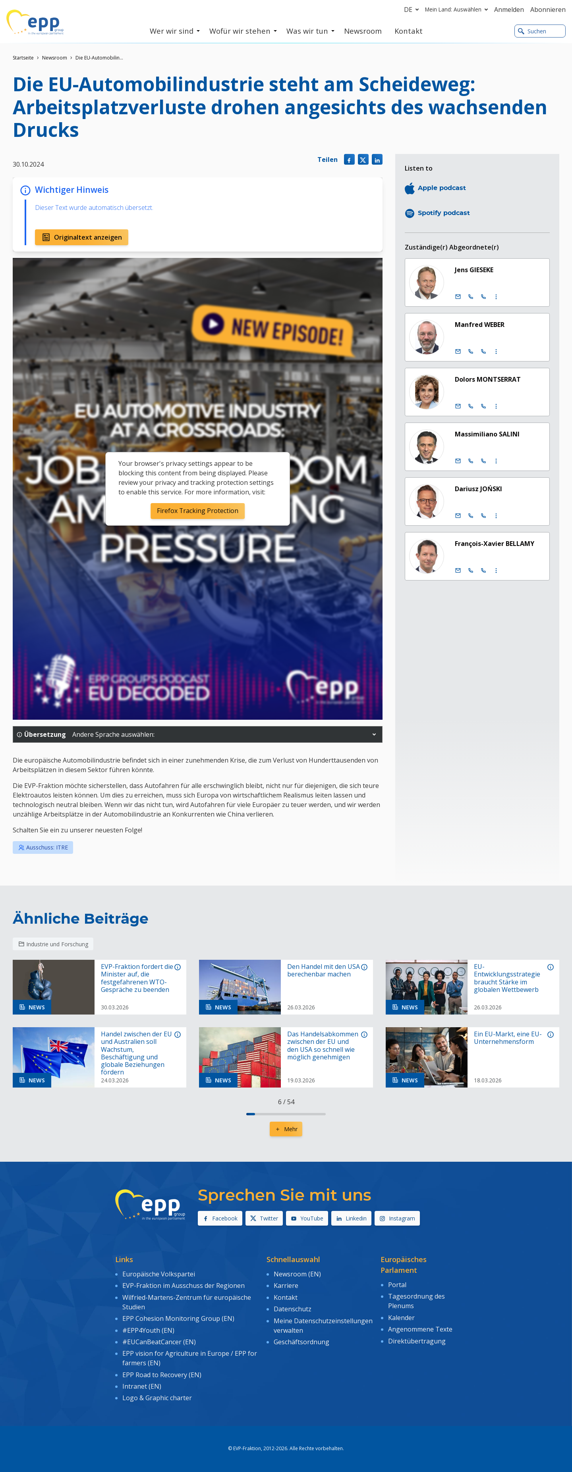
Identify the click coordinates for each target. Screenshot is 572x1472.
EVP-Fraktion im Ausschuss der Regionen (183, 1285)
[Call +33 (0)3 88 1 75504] (483, 461)
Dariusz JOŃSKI (478, 488)
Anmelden (509, 9)
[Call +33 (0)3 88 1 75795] (483, 406)
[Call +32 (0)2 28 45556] (471, 297)
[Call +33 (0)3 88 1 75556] (483, 297)
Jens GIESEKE (474, 269)
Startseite (23, 57)
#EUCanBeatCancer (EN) (159, 1340)
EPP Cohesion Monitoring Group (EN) (178, 1317)
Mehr (286, 1129)
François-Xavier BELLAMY (494, 543)
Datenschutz (292, 1308)
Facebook (220, 1218)
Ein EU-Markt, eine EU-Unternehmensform (508, 1037)
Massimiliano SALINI (487, 434)
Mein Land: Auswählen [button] (458, 9)
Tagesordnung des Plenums (416, 1300)
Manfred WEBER (479, 324)
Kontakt (286, 1296)
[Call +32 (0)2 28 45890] (471, 351)
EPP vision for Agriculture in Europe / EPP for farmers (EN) (189, 1356)
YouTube (307, 1218)
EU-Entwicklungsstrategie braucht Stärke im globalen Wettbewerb (507, 978)
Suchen (532, 31)
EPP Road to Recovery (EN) (161, 1372)
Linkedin (351, 1218)
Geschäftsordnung (301, 1340)
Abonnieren (548, 9)
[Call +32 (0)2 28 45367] (471, 570)
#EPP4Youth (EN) (148, 1329)
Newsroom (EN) (297, 1274)
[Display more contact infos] (496, 297)
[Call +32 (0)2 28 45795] (471, 406)
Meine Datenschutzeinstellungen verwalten (323, 1324)
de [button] (413, 9)
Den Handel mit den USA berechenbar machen (323, 970)
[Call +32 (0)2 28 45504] (471, 461)
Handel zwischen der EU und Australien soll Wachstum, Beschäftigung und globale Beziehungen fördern (136, 1053)
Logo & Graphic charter (157, 1395)
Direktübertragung (417, 1340)
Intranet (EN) (141, 1384)
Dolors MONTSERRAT (488, 379)
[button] (374, 734)
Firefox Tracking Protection (198, 511)
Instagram (397, 1218)
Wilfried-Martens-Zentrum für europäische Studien (186, 1301)
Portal (397, 1284)
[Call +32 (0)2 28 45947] (471, 516)
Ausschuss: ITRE (43, 847)
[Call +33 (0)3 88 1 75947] (483, 516)
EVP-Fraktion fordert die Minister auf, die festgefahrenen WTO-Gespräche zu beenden (137, 978)
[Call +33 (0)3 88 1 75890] (483, 351)
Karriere (286, 1285)
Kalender (401, 1317)
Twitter (264, 1218)
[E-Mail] (458, 297)
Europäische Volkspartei (158, 1274)
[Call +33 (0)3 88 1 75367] (483, 570)
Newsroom (54, 57)
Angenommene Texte (420, 1328)
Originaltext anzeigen (81, 237)
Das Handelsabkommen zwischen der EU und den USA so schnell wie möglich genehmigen (322, 1045)
